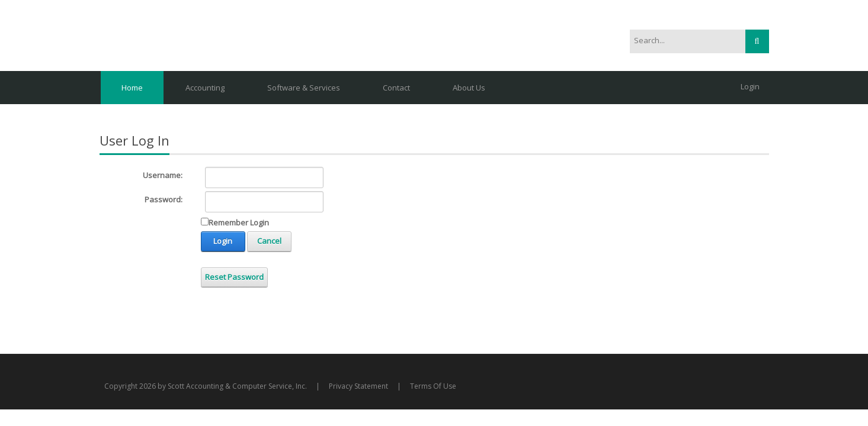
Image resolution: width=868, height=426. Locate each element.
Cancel (269, 240)
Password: (163, 199)
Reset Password (234, 277)
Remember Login (239, 222)
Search (757, 41)
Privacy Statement (358, 386)
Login (750, 86)
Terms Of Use (433, 386)
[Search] (681, 41)
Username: (162, 175)
